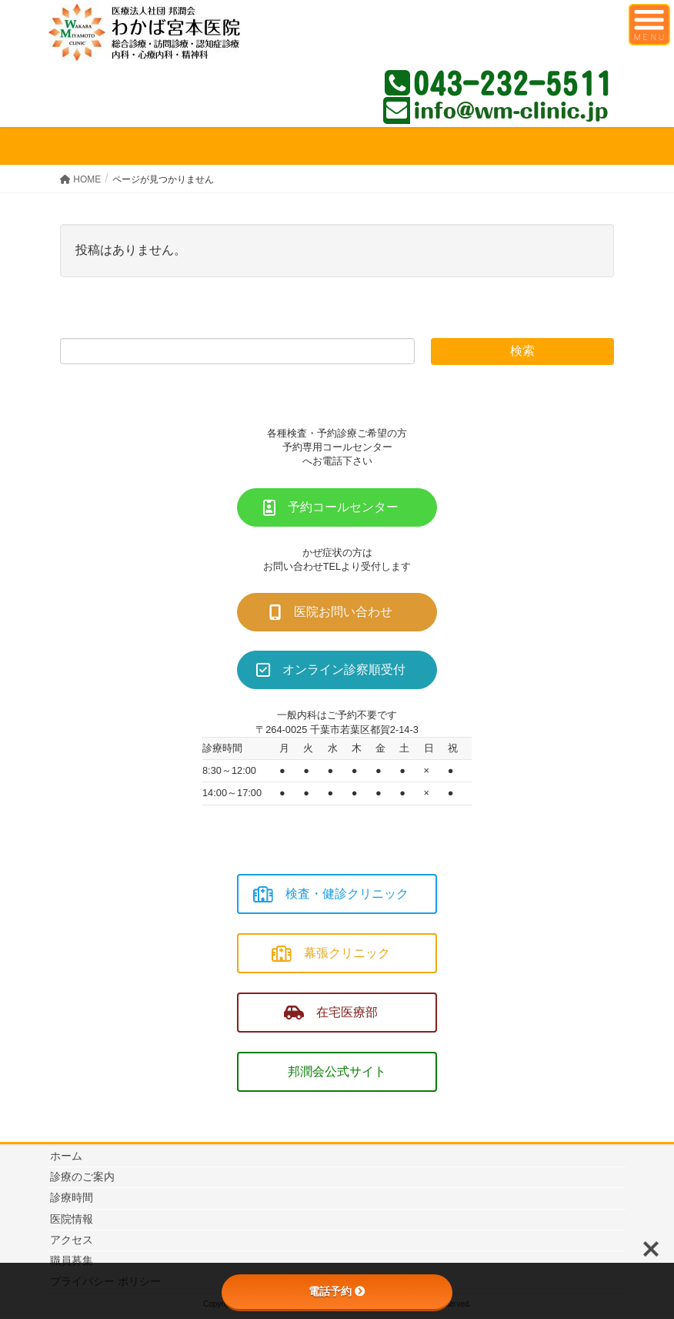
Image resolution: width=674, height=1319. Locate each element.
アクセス (71, 1240)
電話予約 (337, 1291)
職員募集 (71, 1260)
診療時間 (71, 1197)
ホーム (66, 1156)
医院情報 (71, 1219)
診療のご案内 (82, 1176)
